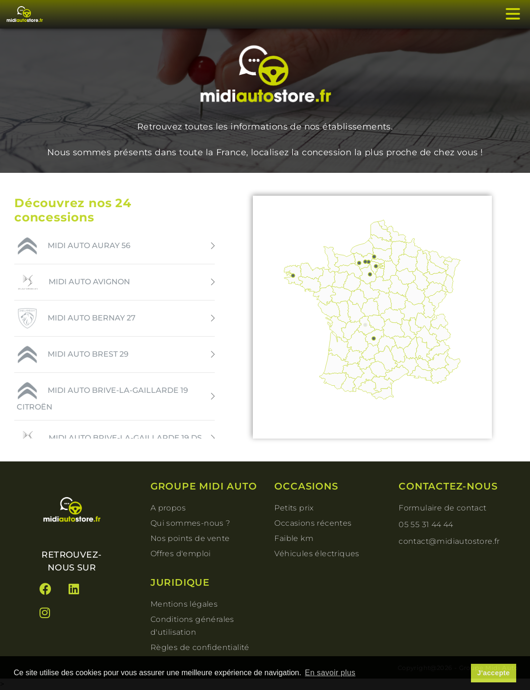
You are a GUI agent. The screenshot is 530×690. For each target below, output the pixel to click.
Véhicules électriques (316, 553)
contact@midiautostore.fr (449, 541)
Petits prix (293, 507)
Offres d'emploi (180, 553)
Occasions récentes (312, 523)
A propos (168, 507)
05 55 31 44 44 (426, 524)
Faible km (293, 538)
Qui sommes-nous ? (190, 523)
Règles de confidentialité (200, 647)
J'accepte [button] (493, 673)
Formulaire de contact (442, 507)
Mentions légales (184, 604)
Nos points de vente (190, 538)
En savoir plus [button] (330, 673)
